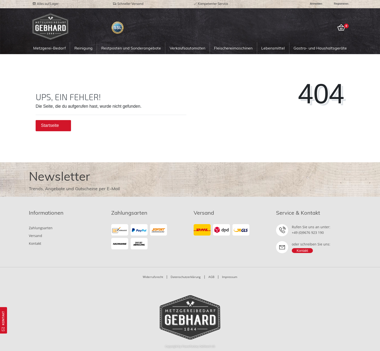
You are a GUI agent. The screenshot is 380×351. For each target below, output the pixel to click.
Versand (35, 235)
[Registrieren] (338, 4)
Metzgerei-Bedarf (49, 48)
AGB (211, 277)
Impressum (229, 277)
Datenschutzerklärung (186, 277)
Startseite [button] (53, 125)
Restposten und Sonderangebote (131, 48)
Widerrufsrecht (153, 277)
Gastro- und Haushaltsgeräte (320, 48)
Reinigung (83, 48)
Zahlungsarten (41, 228)
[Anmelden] (314, 4)
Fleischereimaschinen (233, 48)
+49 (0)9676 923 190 (308, 232)
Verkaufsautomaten (187, 48)
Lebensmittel (273, 48)
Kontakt (35, 243)
